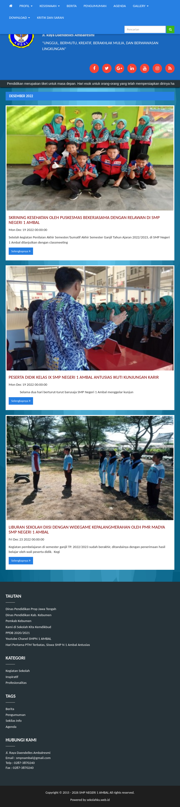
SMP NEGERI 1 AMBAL (94, 793)
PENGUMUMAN (95, 6)
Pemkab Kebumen (18, 621)
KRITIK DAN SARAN (50, 17)
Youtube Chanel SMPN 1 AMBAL (28, 639)
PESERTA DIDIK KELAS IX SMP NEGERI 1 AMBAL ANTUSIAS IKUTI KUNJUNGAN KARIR (84, 377)
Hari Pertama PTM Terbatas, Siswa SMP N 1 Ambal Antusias (48, 645)
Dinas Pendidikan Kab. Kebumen (28, 615)
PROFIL (26, 6)
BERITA (72, 6)
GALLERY (141, 6)
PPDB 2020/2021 (18, 633)
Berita (10, 709)
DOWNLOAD (19, 17)
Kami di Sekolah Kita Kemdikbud (28, 627)
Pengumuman (16, 715)
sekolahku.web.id (98, 800)
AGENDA (119, 6)
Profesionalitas (16, 683)
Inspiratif (12, 677)
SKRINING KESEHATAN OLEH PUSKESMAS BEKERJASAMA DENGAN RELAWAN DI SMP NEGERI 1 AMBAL (84, 220)
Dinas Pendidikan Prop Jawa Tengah (31, 609)
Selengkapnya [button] (20, 251)
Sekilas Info (14, 720)
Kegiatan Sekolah (18, 671)
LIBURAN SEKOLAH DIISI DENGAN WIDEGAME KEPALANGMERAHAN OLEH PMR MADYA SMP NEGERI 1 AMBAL (87, 529)
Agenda (11, 727)
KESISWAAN (50, 6)
